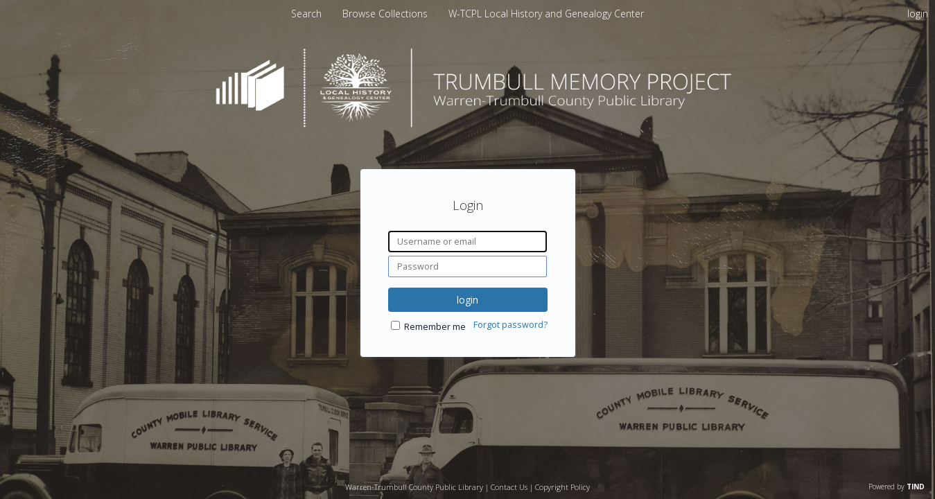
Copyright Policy (562, 487)
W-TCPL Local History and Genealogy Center (546, 13)
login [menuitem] (917, 13)
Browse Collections (386, 13)
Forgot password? (510, 325)
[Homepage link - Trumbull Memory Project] (467, 123)
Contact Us (509, 487)
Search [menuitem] (306, 13)
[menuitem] (386, 13)
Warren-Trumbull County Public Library (414, 487)
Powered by (896, 486)
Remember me (435, 327)
